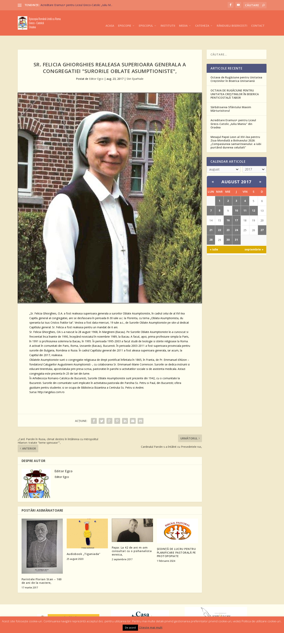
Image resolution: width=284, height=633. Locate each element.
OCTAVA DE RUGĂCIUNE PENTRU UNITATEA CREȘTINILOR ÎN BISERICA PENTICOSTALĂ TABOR (235, 81)
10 (236, 198)
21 (210, 218)
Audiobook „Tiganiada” (83, 542)
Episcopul (146, 20)
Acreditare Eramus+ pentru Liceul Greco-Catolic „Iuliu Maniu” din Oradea (233, 111)
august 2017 (236, 169)
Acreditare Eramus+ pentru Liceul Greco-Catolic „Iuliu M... (76, 5)
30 (228, 227)
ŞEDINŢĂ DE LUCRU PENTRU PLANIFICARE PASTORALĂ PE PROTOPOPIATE (176, 540)
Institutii (168, 20)
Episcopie (124, 20)
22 (219, 218)
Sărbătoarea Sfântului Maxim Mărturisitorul (231, 96)
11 (244, 198)
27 (262, 218)
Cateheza (202, 20)
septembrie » (254, 237)
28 (210, 227)
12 (253, 198)
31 (236, 227)
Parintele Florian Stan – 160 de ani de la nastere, (42, 568)
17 (236, 208)
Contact (258, 20)
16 (228, 208)
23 (228, 218)
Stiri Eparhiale (135, 66)
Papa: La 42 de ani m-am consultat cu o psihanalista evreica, (132, 539)
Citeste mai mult (151, 627)
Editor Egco (96, 66)
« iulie (214, 237)
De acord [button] (130, 627)
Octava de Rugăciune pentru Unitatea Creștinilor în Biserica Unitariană (236, 67)
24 (236, 218)
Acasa (110, 20)
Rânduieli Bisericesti (232, 20)
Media (183, 20)
